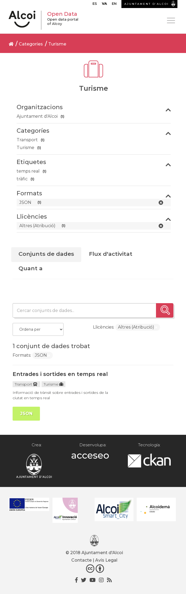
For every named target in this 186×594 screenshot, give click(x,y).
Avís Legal (106, 560)
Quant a (30, 268)
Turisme (57, 44)
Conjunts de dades (46, 253)
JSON (26, 413)
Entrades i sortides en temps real (60, 374)
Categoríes (31, 44)
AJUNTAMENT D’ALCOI (146, 4)
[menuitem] (94, 5)
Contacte (81, 560)
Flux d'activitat (110, 253)
